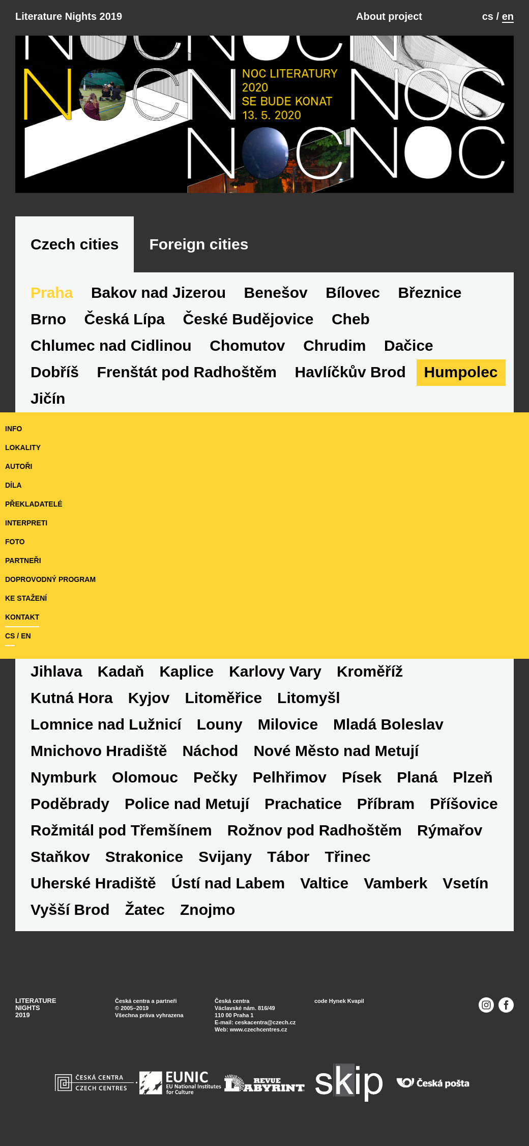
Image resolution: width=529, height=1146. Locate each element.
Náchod (210, 750)
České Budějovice (248, 319)
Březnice (430, 292)
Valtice (324, 883)
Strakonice (144, 856)
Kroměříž (370, 671)
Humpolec (461, 372)
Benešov (276, 292)
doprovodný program (50, 579)
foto (15, 542)
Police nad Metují (187, 803)
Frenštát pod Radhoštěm (187, 372)
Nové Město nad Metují (336, 750)
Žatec (145, 909)
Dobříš (55, 372)
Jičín (48, 398)
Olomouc (145, 777)
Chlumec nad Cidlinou (111, 345)
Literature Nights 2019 (68, 16)
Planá (417, 777)
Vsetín (465, 883)
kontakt (22, 617)
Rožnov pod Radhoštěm (314, 830)
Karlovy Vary (275, 671)
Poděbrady (70, 803)
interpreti (26, 523)
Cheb (351, 319)
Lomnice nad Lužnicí (106, 724)
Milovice (288, 724)
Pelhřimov (290, 777)
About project (389, 16)
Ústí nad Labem (228, 883)
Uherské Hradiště (93, 883)
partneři (23, 560)
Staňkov (60, 856)
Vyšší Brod (70, 909)
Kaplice (186, 671)
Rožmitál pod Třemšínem (121, 830)
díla (13, 485)
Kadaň (121, 671)
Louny (220, 724)
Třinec (348, 856)
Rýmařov (449, 830)
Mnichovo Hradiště (99, 750)
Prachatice (303, 803)
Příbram (386, 803)
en (508, 16)
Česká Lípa (124, 319)
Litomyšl (308, 697)
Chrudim (334, 345)
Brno (48, 319)
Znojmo (207, 909)
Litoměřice (223, 697)
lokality (23, 447)
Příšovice (463, 803)
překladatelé (34, 504)
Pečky (215, 777)
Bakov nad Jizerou (158, 292)
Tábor (288, 856)
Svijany (225, 856)
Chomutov (247, 345)
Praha (52, 292)
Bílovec (353, 292)
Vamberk (395, 883)
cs (487, 16)
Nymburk (64, 777)
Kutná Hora (72, 697)
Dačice (408, 345)
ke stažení (26, 598)
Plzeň (472, 777)
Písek (361, 777)
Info (13, 429)
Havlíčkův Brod (350, 372)
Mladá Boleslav (388, 724)
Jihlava (56, 671)
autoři (18, 466)
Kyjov (149, 697)
